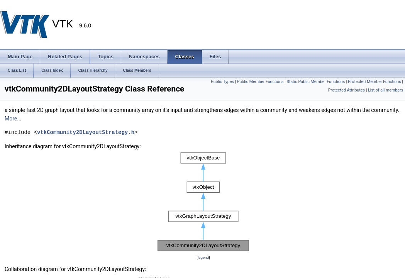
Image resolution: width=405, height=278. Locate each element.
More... (13, 118)
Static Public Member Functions (315, 81)
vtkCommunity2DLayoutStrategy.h (85, 132)
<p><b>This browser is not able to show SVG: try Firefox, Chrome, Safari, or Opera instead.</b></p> (203, 202)
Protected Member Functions (374, 81)
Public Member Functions (260, 81)
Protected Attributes (346, 90)
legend (203, 257)
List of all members (385, 90)
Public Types (222, 81)
